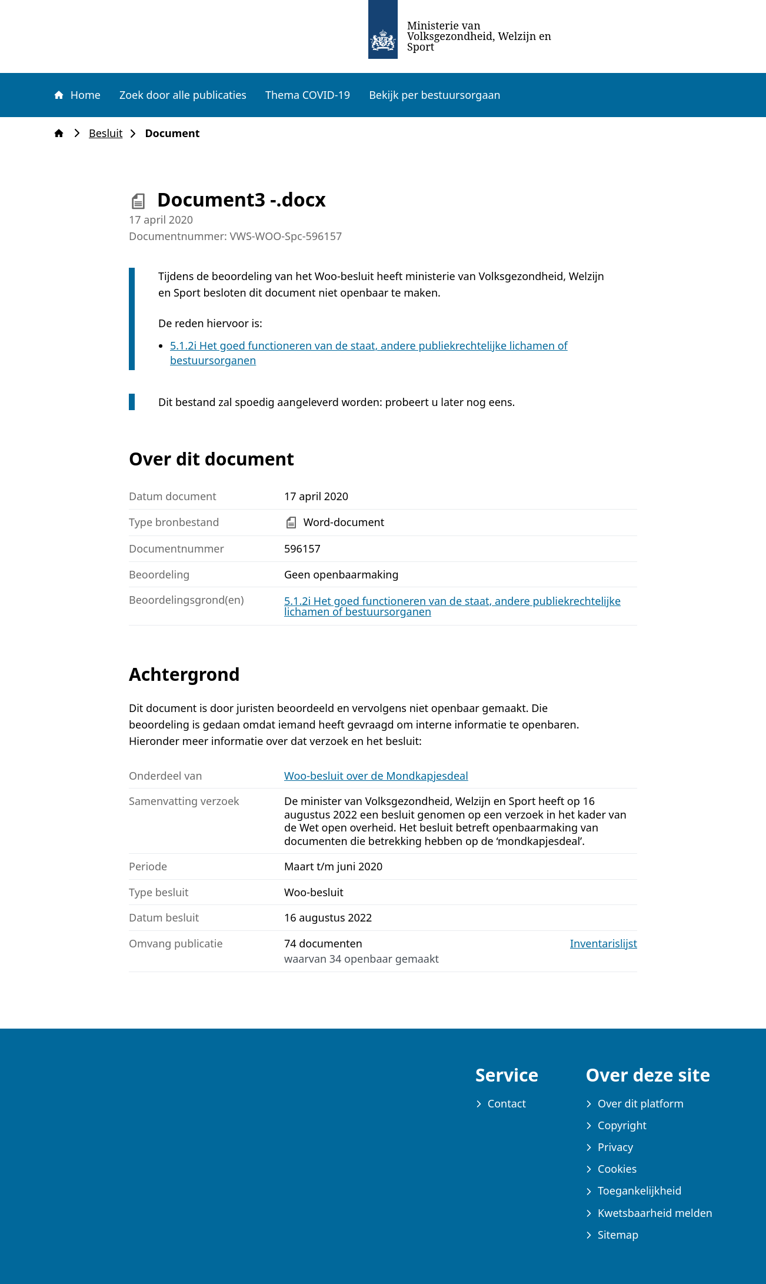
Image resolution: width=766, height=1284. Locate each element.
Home (76, 95)
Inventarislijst (603, 943)
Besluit (109, 133)
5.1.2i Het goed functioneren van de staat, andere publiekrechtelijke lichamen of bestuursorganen (452, 606)
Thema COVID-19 (307, 95)
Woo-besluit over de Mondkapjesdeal (376, 776)
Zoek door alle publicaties (183, 95)
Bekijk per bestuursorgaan (435, 95)
